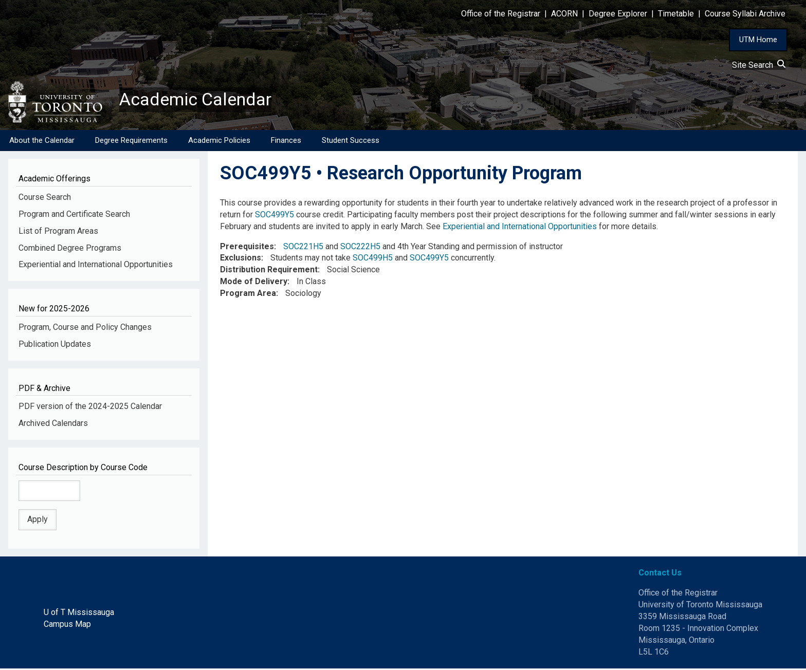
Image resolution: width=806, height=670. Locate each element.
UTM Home (758, 39)
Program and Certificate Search (74, 215)
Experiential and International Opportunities (96, 266)
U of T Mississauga (79, 613)
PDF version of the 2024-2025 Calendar (90, 408)
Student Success (350, 141)
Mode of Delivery (253, 283)
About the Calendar (42, 141)
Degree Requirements (131, 141)
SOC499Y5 (274, 215)
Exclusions (240, 259)
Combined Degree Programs (70, 249)
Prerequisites (247, 247)
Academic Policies (219, 141)
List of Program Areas (58, 232)
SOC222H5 (360, 247)
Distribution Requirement (269, 271)
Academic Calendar (199, 100)
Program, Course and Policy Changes (85, 328)
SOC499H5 (373, 259)
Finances (286, 141)
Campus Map (67, 625)
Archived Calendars (53, 424)
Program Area (248, 294)
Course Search (45, 198)
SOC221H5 (303, 247)
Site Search (758, 65)
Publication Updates (55, 345)
